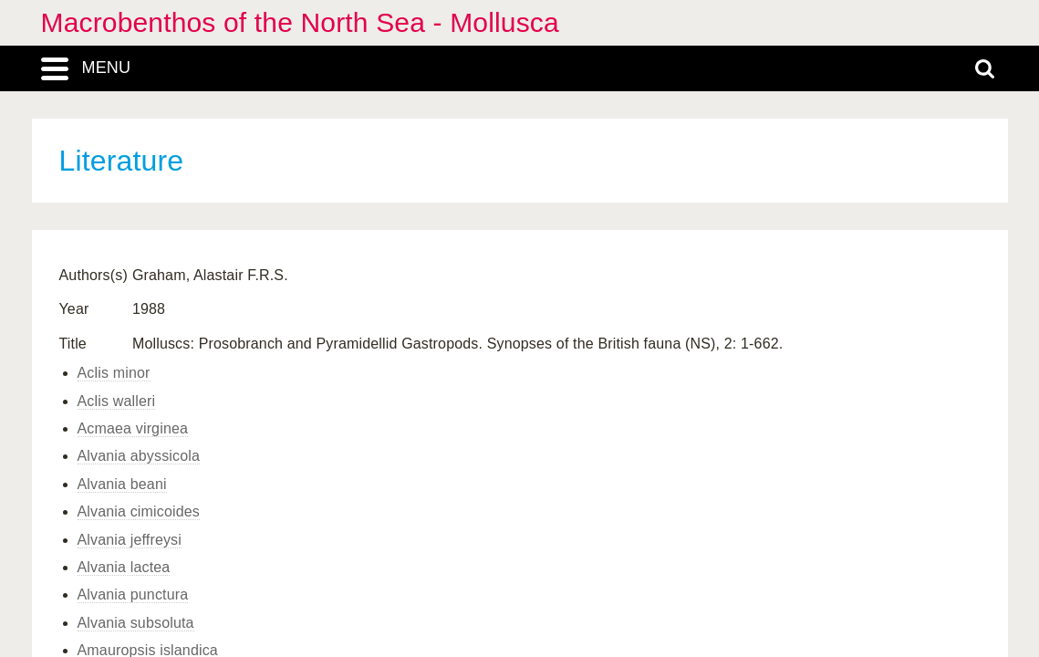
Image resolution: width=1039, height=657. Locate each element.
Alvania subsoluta (136, 623)
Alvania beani (122, 484)
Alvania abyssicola (139, 456)
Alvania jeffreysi (130, 540)
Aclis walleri (117, 401)
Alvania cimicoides (139, 511)
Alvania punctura (133, 594)
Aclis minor (114, 373)
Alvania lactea (124, 567)
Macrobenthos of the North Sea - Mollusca (300, 22)
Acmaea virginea (133, 428)
